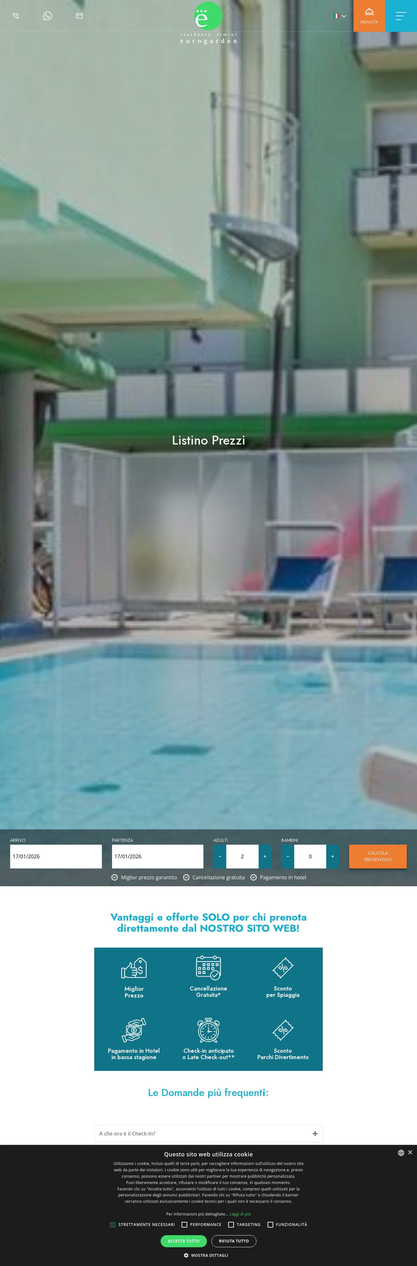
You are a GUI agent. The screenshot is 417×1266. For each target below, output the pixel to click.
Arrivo (18, 840)
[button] (208, 1255)
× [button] (409, 1152)
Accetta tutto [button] (184, 1241)
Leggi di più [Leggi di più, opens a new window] (240, 1214)
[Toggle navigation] (401, 16)
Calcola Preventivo (378, 856)
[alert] (208, 1205)
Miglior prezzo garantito (149, 877)
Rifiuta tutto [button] (234, 1241)
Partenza (122, 840)
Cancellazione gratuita (219, 877)
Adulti (221, 840)
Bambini (289, 840)
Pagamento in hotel (283, 877)
